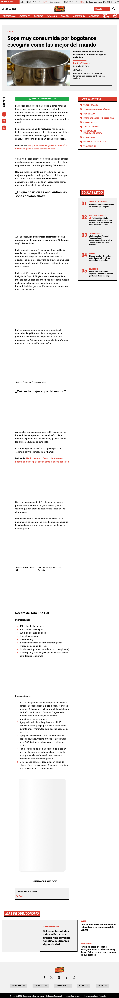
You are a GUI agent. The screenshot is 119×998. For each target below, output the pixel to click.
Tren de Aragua (90, 105)
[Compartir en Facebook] (4, 114)
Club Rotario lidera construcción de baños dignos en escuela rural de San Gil (98, 927)
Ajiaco (20, 896)
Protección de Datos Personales (95, 996)
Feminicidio (109, 118)
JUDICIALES (25, 16)
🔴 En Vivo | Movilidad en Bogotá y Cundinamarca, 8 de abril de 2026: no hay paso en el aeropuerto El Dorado (100, 221)
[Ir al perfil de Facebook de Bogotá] (44, 977)
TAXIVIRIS (38, 16)
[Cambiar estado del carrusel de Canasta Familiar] (18, 2)
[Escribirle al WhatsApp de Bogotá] (74, 977)
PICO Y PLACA (89, 114)
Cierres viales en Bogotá (94, 142)
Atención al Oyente (72, 996)
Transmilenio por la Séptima (96, 109)
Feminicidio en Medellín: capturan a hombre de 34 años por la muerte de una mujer (101, 274)
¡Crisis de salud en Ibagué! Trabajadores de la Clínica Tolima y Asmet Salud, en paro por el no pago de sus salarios (99, 950)
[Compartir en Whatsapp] (4, 128)
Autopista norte (91, 127)
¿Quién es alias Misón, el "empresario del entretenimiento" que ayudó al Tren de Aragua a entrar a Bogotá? (100, 240)
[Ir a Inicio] (59, 9)
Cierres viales (89, 122)
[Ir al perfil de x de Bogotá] (51, 977)
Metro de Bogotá (91, 118)
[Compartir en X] (4, 121)
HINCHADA (52, 16)
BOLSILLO (65, 16)
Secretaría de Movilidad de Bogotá (92, 132)
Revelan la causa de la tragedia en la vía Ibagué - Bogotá (101, 205)
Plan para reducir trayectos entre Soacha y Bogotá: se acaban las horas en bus (100, 258)
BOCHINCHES (79, 16)
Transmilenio (89, 146)
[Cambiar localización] (102, 9)
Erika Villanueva (83, 63)
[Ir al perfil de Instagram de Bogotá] (59, 977)
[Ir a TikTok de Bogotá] (67, 977)
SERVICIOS (94, 16)
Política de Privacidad (54, 996)
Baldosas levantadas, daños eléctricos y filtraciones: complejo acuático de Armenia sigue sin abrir (56, 938)
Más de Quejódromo (22, 913)
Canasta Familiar (7, 2)
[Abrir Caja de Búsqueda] (113, 9)
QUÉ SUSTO (106, 16)
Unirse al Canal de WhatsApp (42, 99)
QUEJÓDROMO (9, 16)
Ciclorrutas (89, 137)
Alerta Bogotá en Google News (42, 881)
